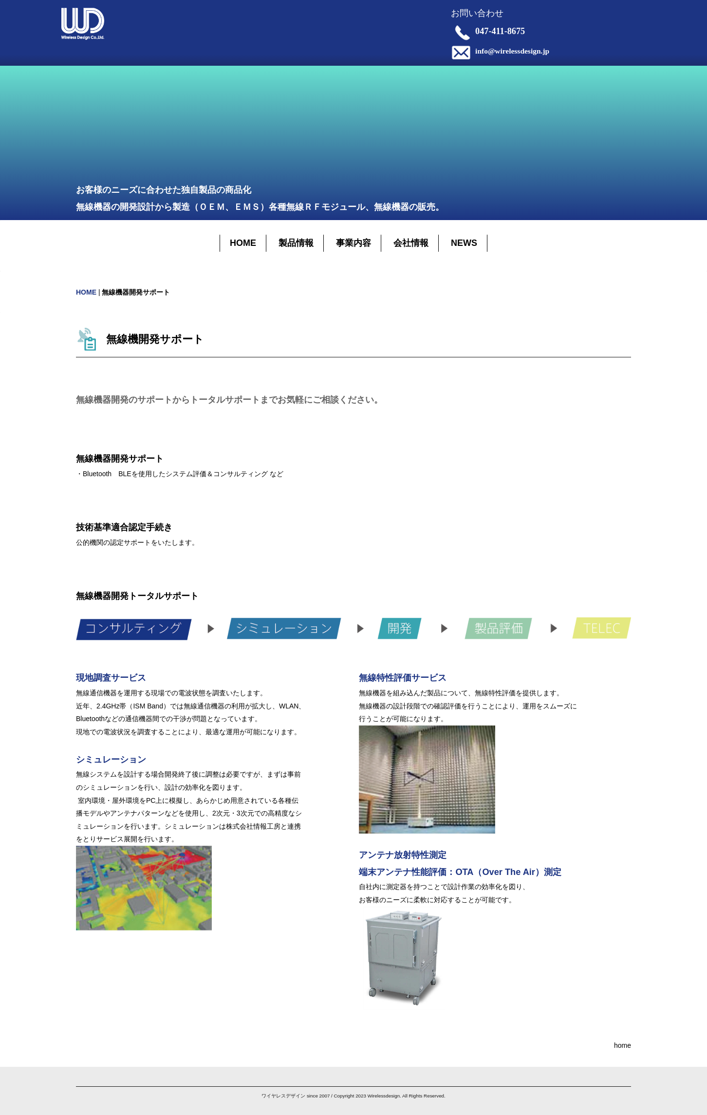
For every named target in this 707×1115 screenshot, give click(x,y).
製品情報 (296, 243)
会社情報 (410, 243)
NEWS (464, 243)
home (622, 1045)
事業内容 (353, 243)
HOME (243, 243)
